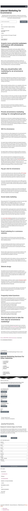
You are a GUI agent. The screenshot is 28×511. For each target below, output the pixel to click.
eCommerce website (22, 280)
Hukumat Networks (14, 326)
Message (2, 459)
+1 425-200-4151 (4, 474)
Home (2, 337)
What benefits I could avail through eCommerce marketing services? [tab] (13, 299)
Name (2, 445)
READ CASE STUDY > (5, 411)
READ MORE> (4, 391)
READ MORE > (4, 396)
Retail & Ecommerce (13, 337)
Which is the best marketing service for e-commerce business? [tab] (12, 297)
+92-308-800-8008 (4, 478)
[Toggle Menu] (26, 6)
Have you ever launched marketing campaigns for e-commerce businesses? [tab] (12, 301)
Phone (2, 448)
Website (2, 442)
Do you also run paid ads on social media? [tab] (9, 305)
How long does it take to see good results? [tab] (9, 304)
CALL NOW (4, 353)
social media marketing (7, 218)
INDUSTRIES (6, 337)
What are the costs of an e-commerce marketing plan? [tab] (11, 303)
